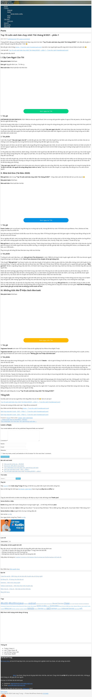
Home (6, 6)
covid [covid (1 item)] (73, 605)
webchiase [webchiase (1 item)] (77, 610)
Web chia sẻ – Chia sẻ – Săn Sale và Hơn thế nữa (16, 591)
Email (2, 449)
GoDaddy (45, 695)
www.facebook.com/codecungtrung (21, 685)
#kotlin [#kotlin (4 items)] (4, 605)
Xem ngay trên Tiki (46, 340)
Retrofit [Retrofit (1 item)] (36, 610)
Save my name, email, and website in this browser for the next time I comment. (27, 455)
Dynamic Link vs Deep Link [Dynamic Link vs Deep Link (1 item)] (18, 608)
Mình (14, 677)
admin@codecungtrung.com (16, 687)
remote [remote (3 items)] (30, 610)
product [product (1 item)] (21, 610)
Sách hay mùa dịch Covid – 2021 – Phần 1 (16, 471)
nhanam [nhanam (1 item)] (75, 608)
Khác (8, 17)
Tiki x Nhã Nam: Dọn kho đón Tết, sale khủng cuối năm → (19, 421)
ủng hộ (5, 488)
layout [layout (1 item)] (60, 608)
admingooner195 (13, 39)
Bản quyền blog (15, 571)
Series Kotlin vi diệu (17, 14)
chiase (20, 418)
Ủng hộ (6, 23)
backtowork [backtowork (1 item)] (49, 605)
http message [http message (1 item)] (33, 608)
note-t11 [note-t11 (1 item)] (86, 608)
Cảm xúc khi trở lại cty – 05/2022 (14, 466)
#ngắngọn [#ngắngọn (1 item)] (26, 605)
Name (2, 446)
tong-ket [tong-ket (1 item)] (59, 610)
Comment (4, 442)
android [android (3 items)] (32, 605)
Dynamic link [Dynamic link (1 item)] (9, 608)
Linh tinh (10, 21)
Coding (6, 8)
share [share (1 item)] (45, 610)
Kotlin (9, 12)
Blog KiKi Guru (5, 594)
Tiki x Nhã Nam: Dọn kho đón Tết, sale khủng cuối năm (21, 470)
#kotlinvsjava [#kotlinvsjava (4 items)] (16, 605)
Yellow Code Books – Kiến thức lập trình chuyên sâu (17, 588)
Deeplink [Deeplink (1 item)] (76, 605)
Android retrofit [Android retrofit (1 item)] (39, 605)
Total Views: (8, 656)
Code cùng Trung (6, 1)
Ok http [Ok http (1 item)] (13, 610)
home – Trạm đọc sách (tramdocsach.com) (29, 47)
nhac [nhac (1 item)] (72, 608)
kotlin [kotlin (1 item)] (48, 608)
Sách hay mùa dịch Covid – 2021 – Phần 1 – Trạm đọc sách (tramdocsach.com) (24, 411)
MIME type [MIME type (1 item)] (68, 608)
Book (8, 418)
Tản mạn (7, 19)
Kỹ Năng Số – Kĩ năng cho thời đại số (12, 581)
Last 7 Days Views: (10, 652)
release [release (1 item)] (25, 610)
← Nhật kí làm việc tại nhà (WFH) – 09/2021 (14, 419)
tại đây (10, 516)
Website (3, 452)
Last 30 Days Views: (10, 654)
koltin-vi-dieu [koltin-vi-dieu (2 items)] (42, 608)
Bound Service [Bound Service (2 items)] (58, 605)
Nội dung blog (5, 663)
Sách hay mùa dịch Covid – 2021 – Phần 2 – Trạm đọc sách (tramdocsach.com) (24, 415)
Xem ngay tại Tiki (46, 111)
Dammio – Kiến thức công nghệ (10, 584)
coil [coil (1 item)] (71, 605)
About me (7, 27)
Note (8, 16)
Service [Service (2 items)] (40, 610)
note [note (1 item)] (83, 608)
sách (24, 418)
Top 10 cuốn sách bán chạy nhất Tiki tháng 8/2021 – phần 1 (22, 473)
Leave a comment (24, 39)
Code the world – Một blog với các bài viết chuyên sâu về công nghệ (21, 578)
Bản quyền (7, 25)
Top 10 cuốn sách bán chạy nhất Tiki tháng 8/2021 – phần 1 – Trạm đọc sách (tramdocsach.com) (38, 50)
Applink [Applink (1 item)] (45, 605)
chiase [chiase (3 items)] (67, 605)
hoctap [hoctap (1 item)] (28, 608)
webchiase (29, 418)
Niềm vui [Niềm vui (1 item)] (79, 608)
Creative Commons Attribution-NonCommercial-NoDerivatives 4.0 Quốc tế (38, 559)
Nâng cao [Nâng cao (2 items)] (8, 610)
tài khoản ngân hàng (25, 491)
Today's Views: (8, 650)
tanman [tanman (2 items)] (54, 610)
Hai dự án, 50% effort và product (14, 468)
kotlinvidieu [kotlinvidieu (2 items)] (54, 608)
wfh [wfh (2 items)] (80, 610)
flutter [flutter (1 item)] (25, 608)
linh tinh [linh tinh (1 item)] (64, 608)
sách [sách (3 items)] (48, 610)
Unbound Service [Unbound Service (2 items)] (67, 610)
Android (9, 10)
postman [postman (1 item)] (17, 610)
